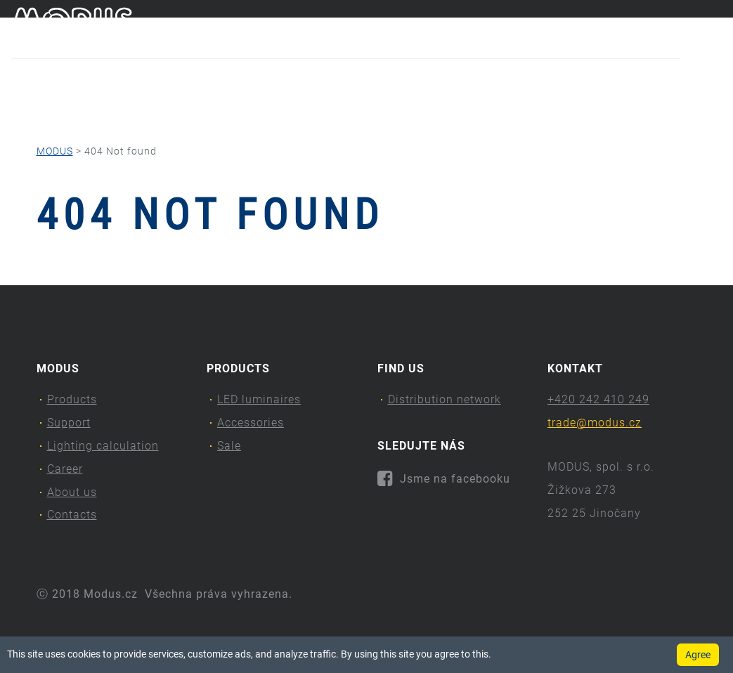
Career (426, 109)
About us (524, 109)
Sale (229, 445)
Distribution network (444, 399)
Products (48, 109)
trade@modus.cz (594, 422)
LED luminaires (259, 399)
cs (692, 26)
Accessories (250, 422)
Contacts (637, 109)
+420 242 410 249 (598, 399)
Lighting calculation (297, 109)
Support (159, 109)
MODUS (55, 151)
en (715, 26)
